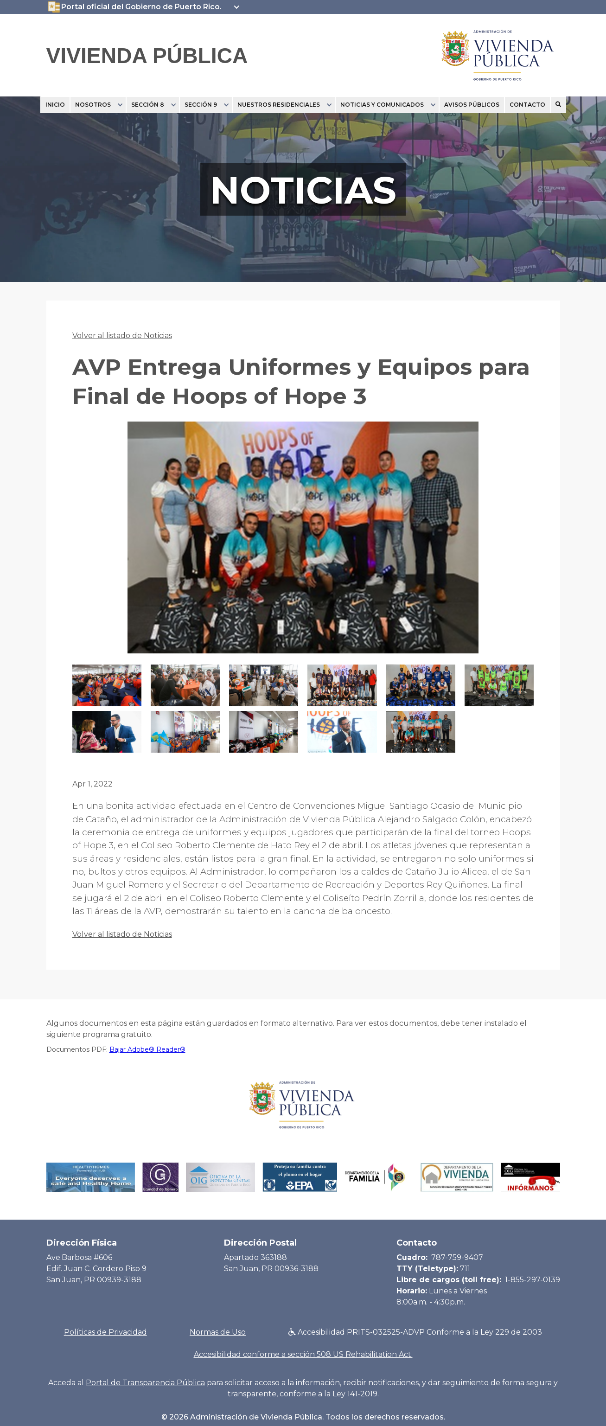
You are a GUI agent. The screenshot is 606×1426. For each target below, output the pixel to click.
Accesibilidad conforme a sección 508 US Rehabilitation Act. (303, 1354)
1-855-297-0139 (532, 1279)
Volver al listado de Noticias (122, 335)
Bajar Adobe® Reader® (147, 1049)
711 (465, 1268)
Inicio (55, 104)
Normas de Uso (218, 1332)
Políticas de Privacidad (105, 1332)
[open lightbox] (303, 543)
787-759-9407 (457, 1257)
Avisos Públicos (471, 104)
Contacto (527, 104)
